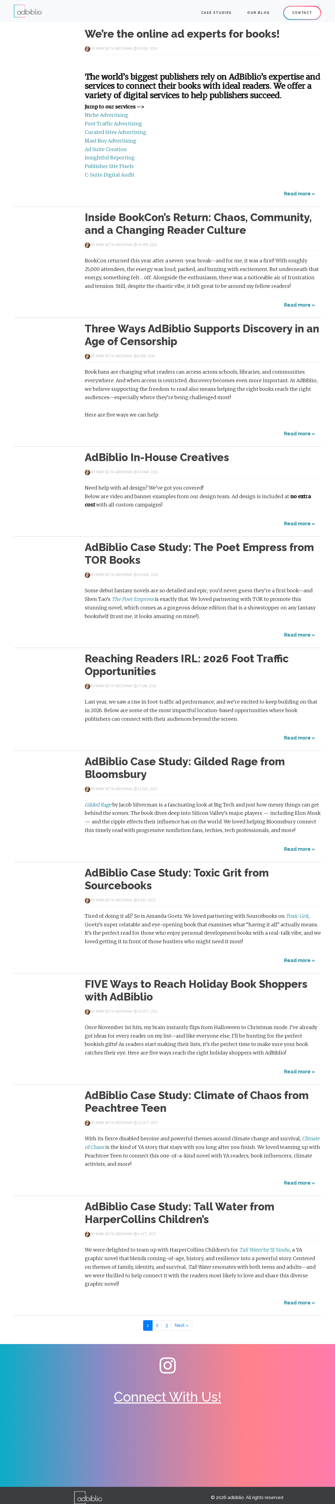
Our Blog (258, 13)
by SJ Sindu (264, 1250)
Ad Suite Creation (106, 149)
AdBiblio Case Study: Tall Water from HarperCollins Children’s (179, 1213)
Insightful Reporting (110, 158)
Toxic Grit (297, 916)
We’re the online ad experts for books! (182, 34)
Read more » (299, 194)
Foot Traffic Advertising (113, 124)
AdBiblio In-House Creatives (157, 457)
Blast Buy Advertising (110, 141)
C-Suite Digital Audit (109, 175)
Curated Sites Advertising (115, 132)
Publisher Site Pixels (109, 166)
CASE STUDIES (216, 13)
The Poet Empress (133, 599)
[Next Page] (181, 1325)
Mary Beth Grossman (114, 48)
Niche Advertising (106, 115)
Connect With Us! (167, 1397)
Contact (302, 13)
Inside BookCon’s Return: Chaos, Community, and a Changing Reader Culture (198, 223)
